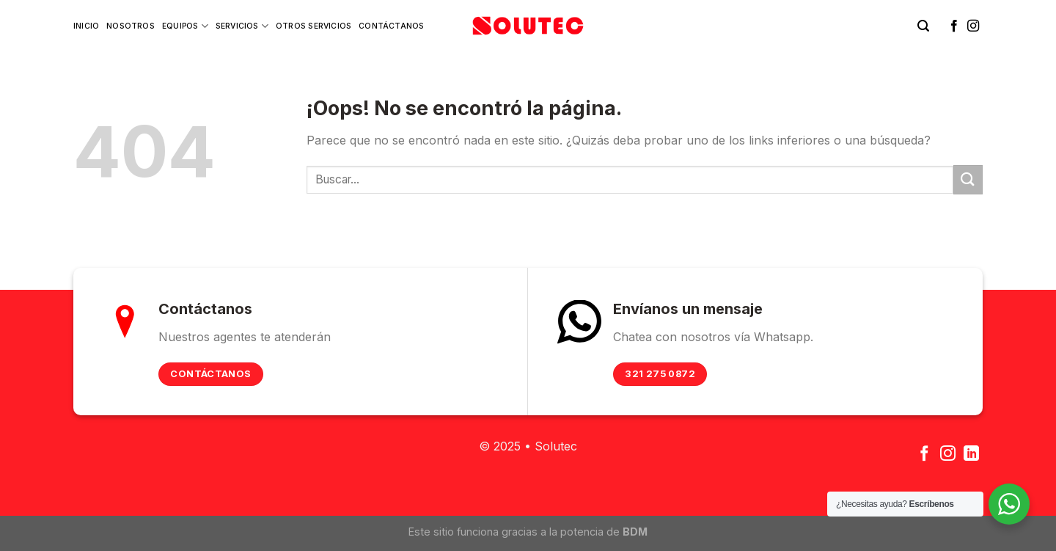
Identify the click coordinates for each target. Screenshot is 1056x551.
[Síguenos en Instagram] (973, 26)
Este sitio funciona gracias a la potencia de (528, 531)
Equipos (185, 26)
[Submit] (968, 179)
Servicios (242, 26)
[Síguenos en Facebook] (954, 26)
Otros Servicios (313, 26)
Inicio (86, 26)
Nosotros (130, 26)
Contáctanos (391, 26)
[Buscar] (923, 26)
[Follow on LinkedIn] (971, 454)
